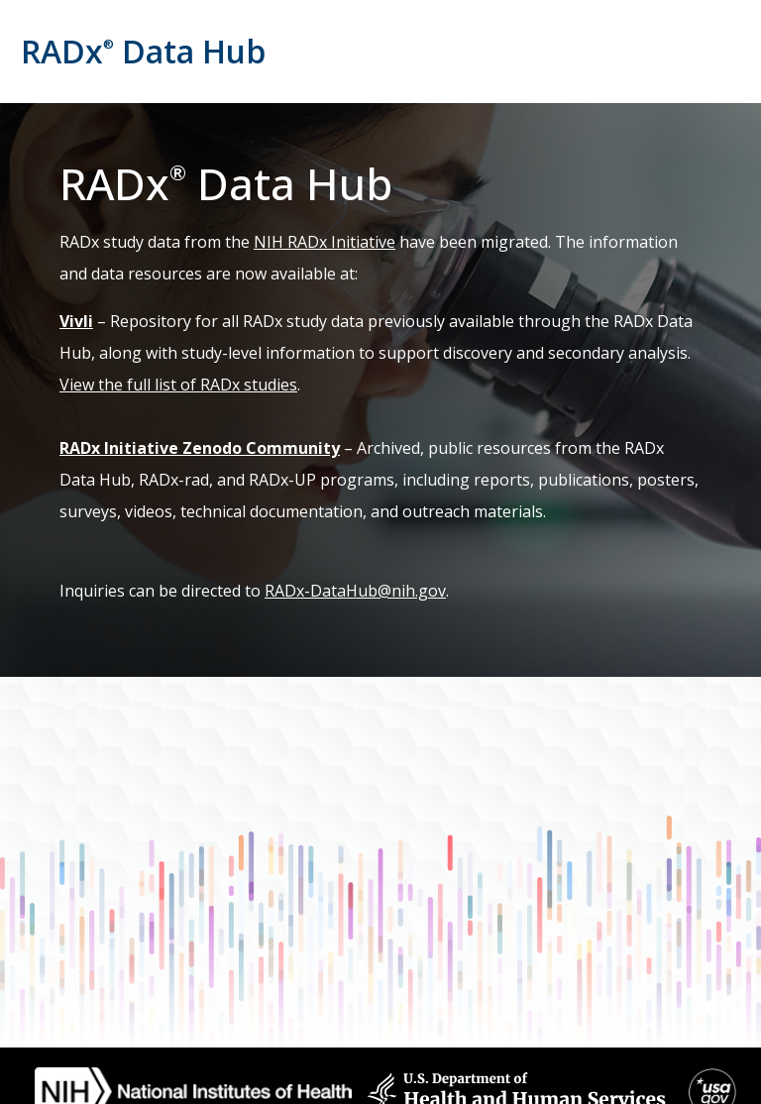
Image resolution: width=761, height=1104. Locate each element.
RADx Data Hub (143, 51)
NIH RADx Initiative (324, 242)
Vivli (76, 321)
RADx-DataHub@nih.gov (355, 591)
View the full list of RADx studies (178, 384)
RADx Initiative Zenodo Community (199, 448)
